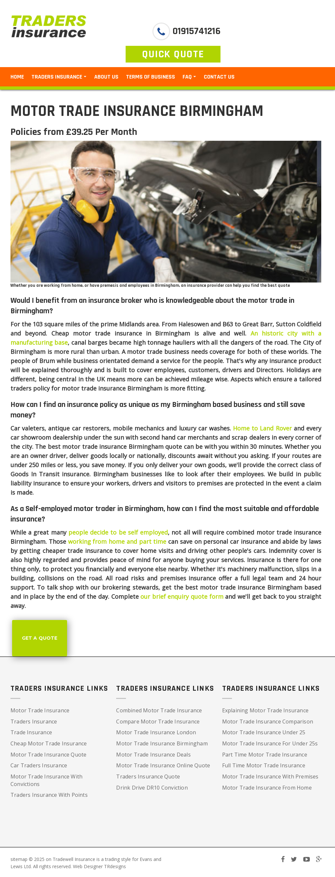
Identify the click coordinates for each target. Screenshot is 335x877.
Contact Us (219, 77)
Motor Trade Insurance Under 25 (264, 732)
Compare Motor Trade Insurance (158, 721)
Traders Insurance (33, 721)
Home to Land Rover (262, 428)
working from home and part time (117, 541)
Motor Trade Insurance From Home (267, 787)
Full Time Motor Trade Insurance (263, 765)
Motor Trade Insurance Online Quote (163, 765)
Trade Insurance (31, 732)
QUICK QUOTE (173, 54)
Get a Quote (39, 638)
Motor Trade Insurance (39, 710)
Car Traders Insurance (38, 765)
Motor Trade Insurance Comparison (267, 721)
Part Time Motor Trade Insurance (264, 754)
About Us (106, 77)
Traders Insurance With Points (49, 794)
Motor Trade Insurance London (156, 732)
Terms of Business (150, 77)
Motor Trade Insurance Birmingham (161, 743)
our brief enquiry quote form (181, 596)
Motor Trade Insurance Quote (48, 754)
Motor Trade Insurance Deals (153, 754)
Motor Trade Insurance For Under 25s (270, 743)
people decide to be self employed (118, 532)
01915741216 (195, 31)
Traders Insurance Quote (148, 776)
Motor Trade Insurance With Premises (270, 776)
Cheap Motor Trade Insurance (48, 743)
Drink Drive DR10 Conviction (151, 787)
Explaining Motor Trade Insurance (265, 710)
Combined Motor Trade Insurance (159, 710)
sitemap (18, 859)
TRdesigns (115, 866)
